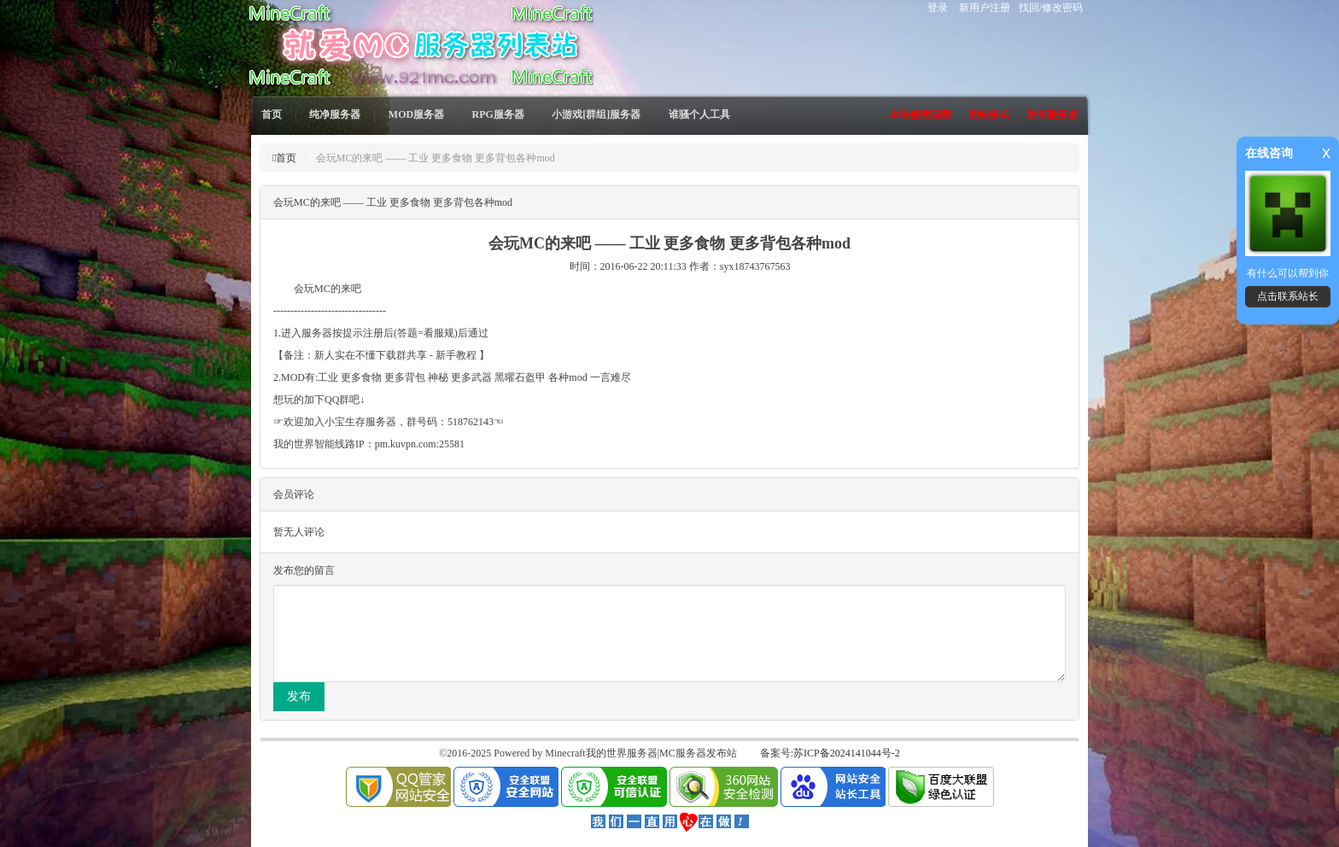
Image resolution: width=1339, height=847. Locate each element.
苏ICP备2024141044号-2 (846, 753)
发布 (299, 696)
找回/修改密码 (1051, 8)
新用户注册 (984, 8)
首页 (271, 114)
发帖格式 (988, 114)
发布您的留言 (304, 570)
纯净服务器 (334, 114)
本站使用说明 (920, 114)
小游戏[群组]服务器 (596, 114)
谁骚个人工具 (699, 114)
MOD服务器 (416, 114)
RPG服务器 (498, 114)
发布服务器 (1052, 114)
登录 (937, 8)
